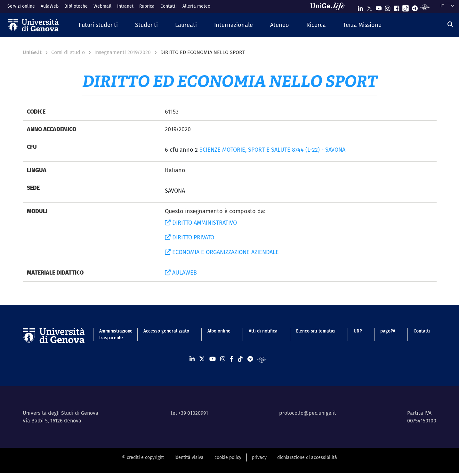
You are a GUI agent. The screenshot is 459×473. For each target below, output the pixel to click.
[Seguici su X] (369, 7)
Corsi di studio (68, 52)
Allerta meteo (196, 6)
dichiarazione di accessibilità (307, 457)
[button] (98, 25)
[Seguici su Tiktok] (405, 7)
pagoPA (387, 331)
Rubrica (147, 6)
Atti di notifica (263, 331)
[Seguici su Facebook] (396, 7)
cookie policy (227, 457)
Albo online (218, 331)
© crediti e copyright (143, 457)
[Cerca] (450, 24)
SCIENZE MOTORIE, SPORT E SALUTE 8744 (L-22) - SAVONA (272, 150)
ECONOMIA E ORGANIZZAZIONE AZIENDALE (222, 252)
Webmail (102, 6)
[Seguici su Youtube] (378, 7)
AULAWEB (181, 273)
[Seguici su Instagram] (387, 7)
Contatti (168, 6)
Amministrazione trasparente (112, 334)
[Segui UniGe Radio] (425, 7)
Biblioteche (76, 6)
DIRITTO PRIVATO (189, 237)
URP (358, 331)
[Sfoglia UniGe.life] (329, 6)
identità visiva (189, 457)
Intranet (125, 6)
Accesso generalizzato (166, 331)
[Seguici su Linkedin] (360, 7)
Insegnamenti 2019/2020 (122, 52)
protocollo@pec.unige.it (307, 413)
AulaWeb (50, 6)
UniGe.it (32, 52)
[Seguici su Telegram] (414, 7)
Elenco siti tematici (315, 331)
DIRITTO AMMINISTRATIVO (201, 223)
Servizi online (21, 6)
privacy (259, 457)
